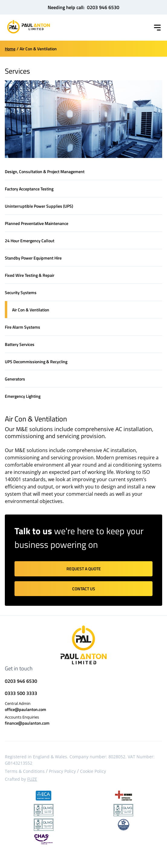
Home (10, 48)
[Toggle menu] (157, 27)
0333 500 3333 (21, 693)
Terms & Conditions (25, 771)
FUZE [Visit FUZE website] (32, 779)
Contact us (83, 588)
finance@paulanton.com (27, 723)
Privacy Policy (62, 771)
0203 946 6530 (103, 7)
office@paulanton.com (25, 709)
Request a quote (83, 568)
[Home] (28, 26)
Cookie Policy (93, 771)
